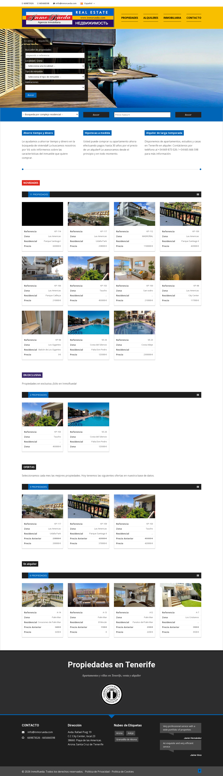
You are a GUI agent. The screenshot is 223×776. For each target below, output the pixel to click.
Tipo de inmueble (34, 71)
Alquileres (43, 40)
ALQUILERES (150, 18)
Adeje (131, 733)
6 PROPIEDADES (38, 575)
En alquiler (30, 564)
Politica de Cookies (123, 771)
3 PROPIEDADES (38, 486)
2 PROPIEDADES (38, 394)
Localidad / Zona (33, 60)
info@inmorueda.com (66, 3)
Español (88, 3)
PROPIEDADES (129, 18)
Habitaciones (31, 82)
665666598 (44, 3)
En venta (28, 40)
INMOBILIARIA (172, 18)
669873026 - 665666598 (41, 737)
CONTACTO (193, 18)
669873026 (29, 3)
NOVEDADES (30, 183)
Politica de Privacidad (97, 771)
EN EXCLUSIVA (32, 375)
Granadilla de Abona (126, 739)
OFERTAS (28, 467)
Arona (119, 733)
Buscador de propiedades (38, 49)
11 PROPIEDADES (39, 194)
